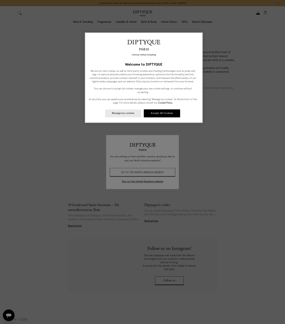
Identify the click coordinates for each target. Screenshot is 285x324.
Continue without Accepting (144, 55)
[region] (144, 77)
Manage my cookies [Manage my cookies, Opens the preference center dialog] (123, 113)
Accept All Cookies (162, 113)
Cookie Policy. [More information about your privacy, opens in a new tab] (165, 103)
